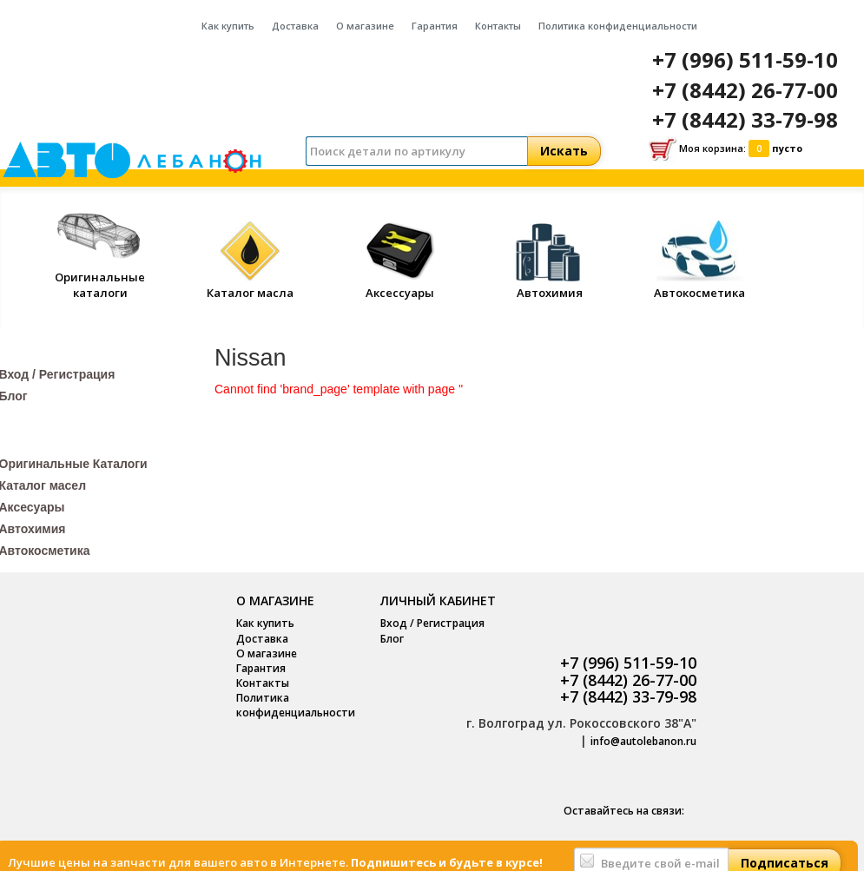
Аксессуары (400, 285)
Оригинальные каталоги (100, 276)
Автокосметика (699, 285)
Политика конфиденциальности (617, 25)
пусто (787, 148)
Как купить (227, 25)
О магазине (365, 25)
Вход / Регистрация (432, 623)
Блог (392, 638)
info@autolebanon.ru (643, 741)
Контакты (498, 25)
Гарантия (435, 25)
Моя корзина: (725, 149)
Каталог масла (250, 285)
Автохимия (549, 285)
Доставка (295, 25)
